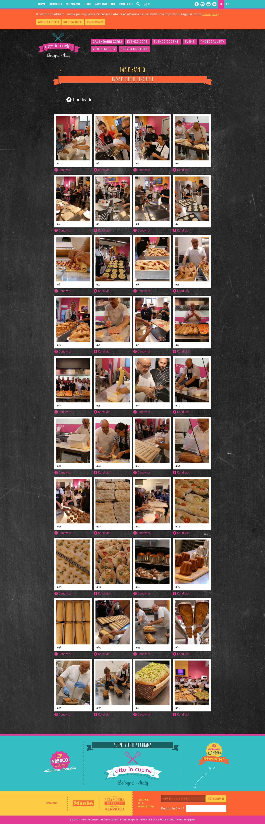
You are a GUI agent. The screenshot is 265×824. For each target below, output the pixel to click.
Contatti (126, 4)
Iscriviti (216, 799)
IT (221, 4)
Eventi (190, 41)
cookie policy (210, 14)
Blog (87, 4)
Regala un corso (134, 49)
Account (55, 4)
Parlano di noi (105, 4)
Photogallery (212, 41)
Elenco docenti (166, 41)
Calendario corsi (107, 41)
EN (228, 4)
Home (42, 4)
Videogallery (104, 49)
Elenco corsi (138, 41)
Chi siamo (73, 4)
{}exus (192, 819)
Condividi (78, 99)
